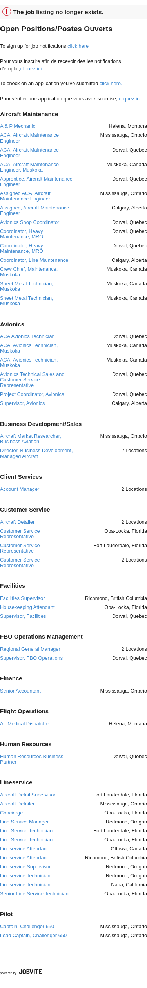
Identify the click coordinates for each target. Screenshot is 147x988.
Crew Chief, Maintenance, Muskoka (29, 271)
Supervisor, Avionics (22, 403)
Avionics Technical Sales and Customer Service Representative (32, 379)
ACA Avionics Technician (27, 336)
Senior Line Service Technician (34, 894)
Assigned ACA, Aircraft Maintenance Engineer (25, 196)
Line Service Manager (24, 822)
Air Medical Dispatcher (25, 724)
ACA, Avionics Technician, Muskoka (29, 348)
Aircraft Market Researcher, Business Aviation (30, 438)
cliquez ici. (31, 69)
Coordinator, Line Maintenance (34, 260)
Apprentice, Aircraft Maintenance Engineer (36, 181)
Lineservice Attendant (24, 849)
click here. (111, 83)
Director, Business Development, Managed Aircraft (36, 453)
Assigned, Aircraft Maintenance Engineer (34, 210)
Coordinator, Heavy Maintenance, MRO (21, 234)
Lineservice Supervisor (25, 867)
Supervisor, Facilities (23, 616)
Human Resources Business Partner (31, 759)
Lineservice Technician (25, 876)
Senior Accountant (20, 691)
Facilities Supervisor (22, 598)
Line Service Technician (26, 831)
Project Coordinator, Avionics (32, 394)
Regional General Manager (30, 649)
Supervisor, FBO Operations (31, 658)
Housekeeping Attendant (27, 607)
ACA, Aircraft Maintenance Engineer (29, 137)
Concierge (11, 813)
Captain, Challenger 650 (27, 926)
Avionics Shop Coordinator (29, 222)
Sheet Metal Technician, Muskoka (26, 286)
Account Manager (19, 489)
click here (78, 46)
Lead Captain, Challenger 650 (33, 935)
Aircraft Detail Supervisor (28, 795)
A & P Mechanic (17, 126)
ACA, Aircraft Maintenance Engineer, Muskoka (29, 167)
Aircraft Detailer (17, 522)
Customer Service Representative (20, 533)
